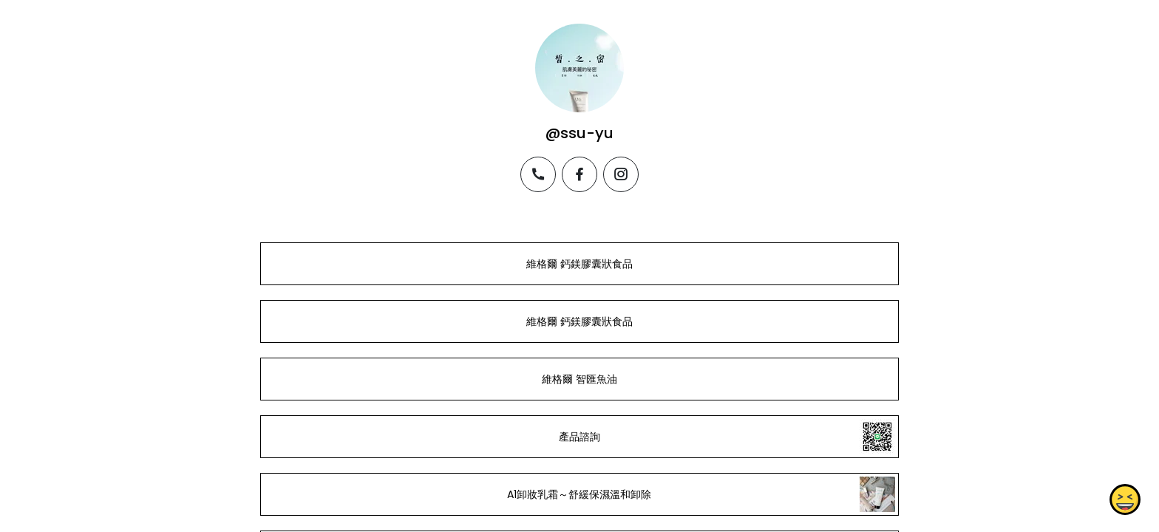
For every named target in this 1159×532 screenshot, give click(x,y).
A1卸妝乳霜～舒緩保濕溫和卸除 (579, 494)
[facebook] (579, 174)
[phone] (538, 174)
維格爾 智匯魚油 (579, 379)
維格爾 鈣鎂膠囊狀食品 (579, 263)
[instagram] (621, 174)
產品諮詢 (579, 436)
